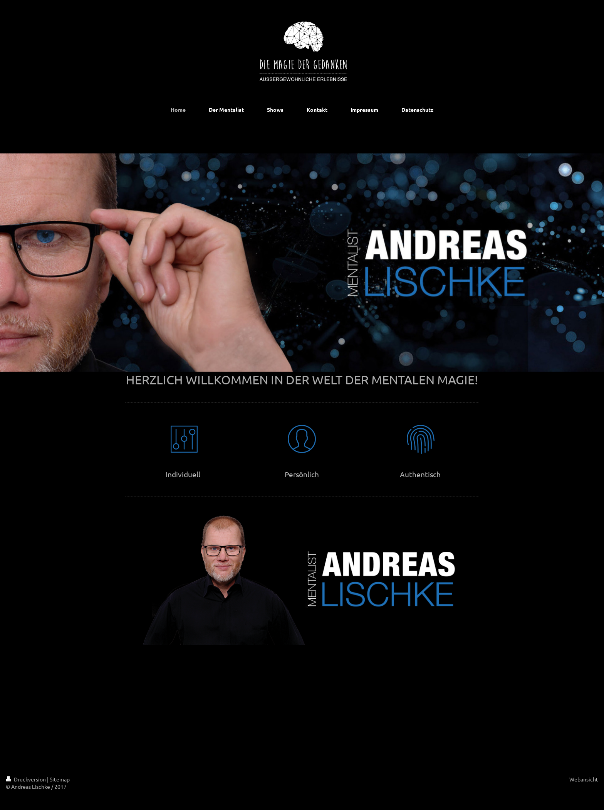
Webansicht (583, 779)
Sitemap (60, 779)
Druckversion (26, 779)
